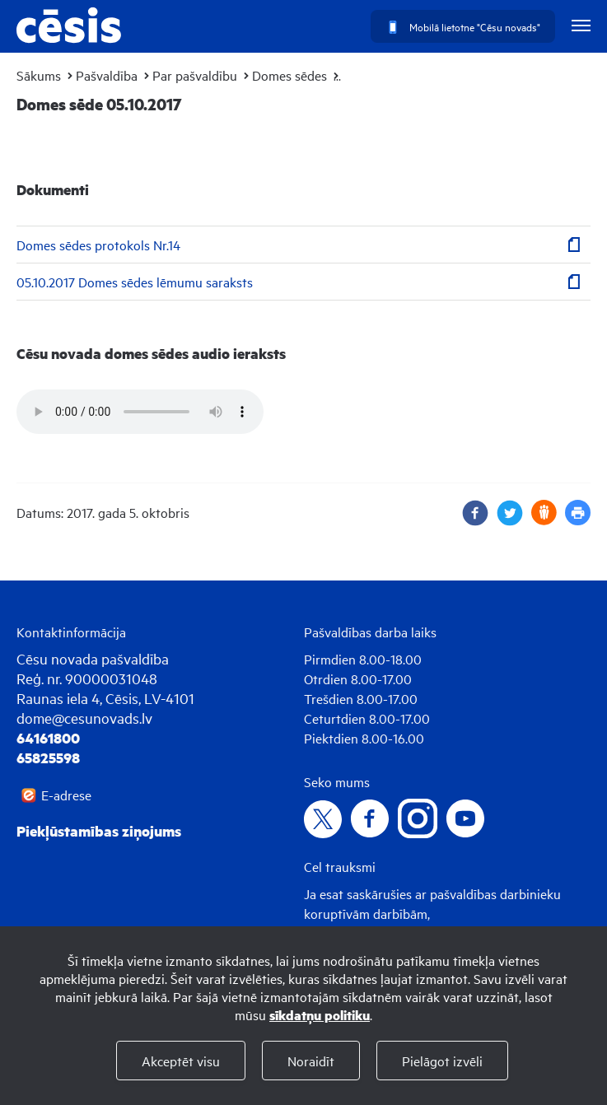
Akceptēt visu (181, 1060)
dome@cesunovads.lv (84, 717)
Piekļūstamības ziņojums (98, 831)
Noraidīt (310, 1060)
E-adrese (66, 795)
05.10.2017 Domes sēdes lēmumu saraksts (134, 282)
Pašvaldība (107, 75)
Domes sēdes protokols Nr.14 (98, 244)
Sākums (38, 75)
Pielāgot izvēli (442, 1060)
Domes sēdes (289, 75)
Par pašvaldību (194, 75)
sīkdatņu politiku (319, 1014)
